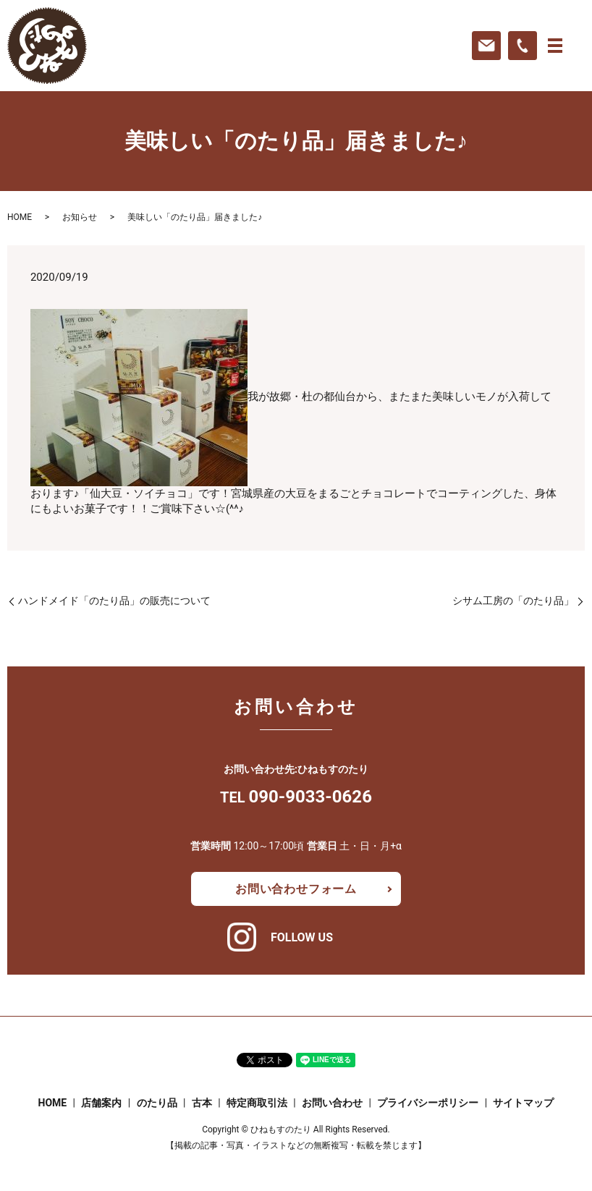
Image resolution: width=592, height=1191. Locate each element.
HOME (19, 217)
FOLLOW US (302, 937)
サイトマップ (523, 1103)
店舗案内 (101, 1103)
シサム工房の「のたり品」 (513, 600)
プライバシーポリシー (427, 1103)
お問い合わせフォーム (296, 889)
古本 (202, 1103)
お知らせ (79, 217)
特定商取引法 (257, 1103)
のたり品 (157, 1103)
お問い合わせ (332, 1103)
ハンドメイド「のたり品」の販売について (114, 600)
